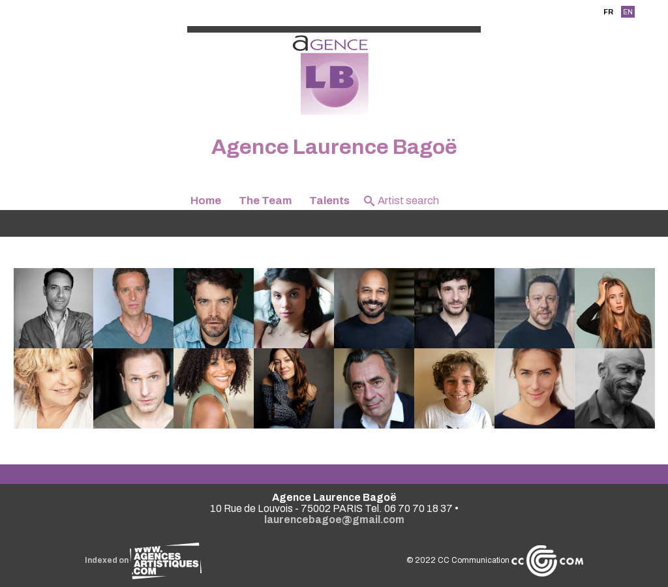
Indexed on (143, 560)
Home (205, 200)
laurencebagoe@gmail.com (334, 519)
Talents (329, 200)
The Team (265, 200)
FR (608, 12)
